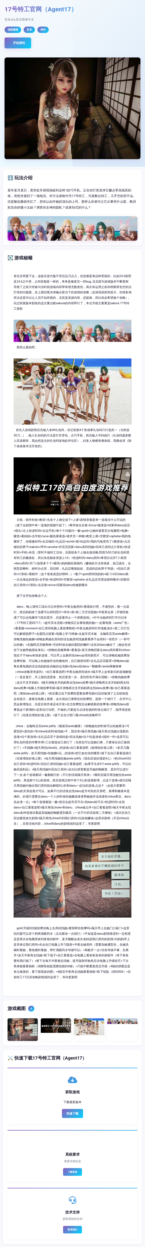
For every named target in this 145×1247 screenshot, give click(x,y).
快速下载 (72, 1113)
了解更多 (72, 1172)
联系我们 (72, 1229)
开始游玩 (19, 43)
